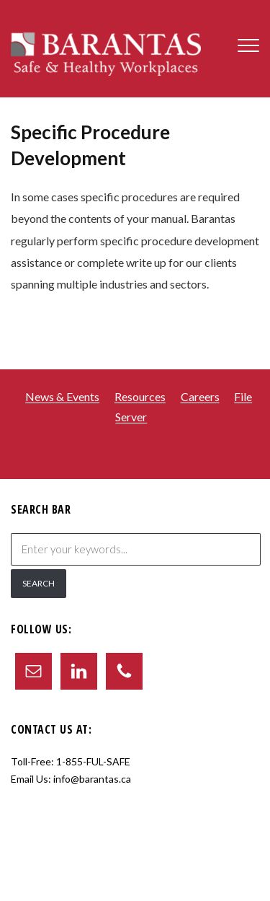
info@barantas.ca (92, 779)
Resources (140, 397)
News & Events (62, 397)
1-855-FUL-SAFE (93, 761)
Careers (200, 397)
